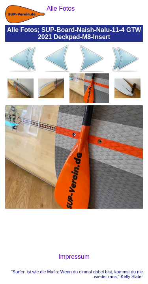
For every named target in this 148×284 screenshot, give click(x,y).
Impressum (74, 256)
